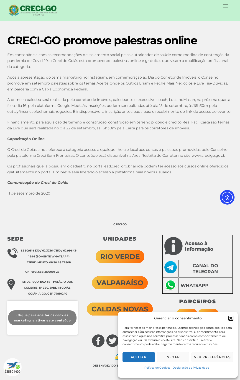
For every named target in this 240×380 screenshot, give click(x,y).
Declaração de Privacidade (191, 367)
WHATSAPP (195, 285)
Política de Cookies (157, 367)
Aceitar (138, 357)
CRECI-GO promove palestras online (102, 40)
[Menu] (225, 6)
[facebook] (94, 336)
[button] (231, 318)
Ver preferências (212, 357)
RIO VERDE (120, 256)
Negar (173, 357)
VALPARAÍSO (120, 283)
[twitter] (108, 336)
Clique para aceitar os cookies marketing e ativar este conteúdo (42, 317)
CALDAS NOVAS (120, 309)
